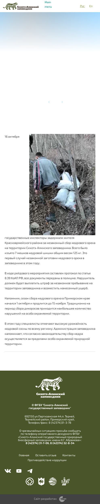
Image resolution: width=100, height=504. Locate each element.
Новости (55, 101)
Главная (42, 101)
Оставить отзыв (45, 455)
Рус (82, 6)
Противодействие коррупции (47, 460)
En (91, 6)
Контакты (68, 455)
